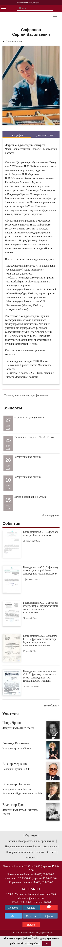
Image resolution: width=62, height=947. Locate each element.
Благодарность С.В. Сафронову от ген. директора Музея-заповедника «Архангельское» (40, 570)
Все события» (52, 705)
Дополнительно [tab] (45, 135)
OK (46, 943)
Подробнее (33, 943)
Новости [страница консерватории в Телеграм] (13, 907)
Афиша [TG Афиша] (31, 907)
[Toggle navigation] (54, 16)
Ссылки (40, 852)
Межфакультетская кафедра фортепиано (26, 395)
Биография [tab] (17, 135)
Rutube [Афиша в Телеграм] (31, 924)
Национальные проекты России (23, 846)
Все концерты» (51, 515)
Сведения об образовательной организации (31, 841)
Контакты (30, 857)
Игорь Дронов (12, 722)
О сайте (51, 852)
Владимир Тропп (14, 804)
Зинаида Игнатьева (15, 743)
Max (13, 916)
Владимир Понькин (16, 784)
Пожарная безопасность (19, 852)
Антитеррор (50, 846)
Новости (31, 916)
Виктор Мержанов (15, 764)
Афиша (49, 916)
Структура (31, 835)
